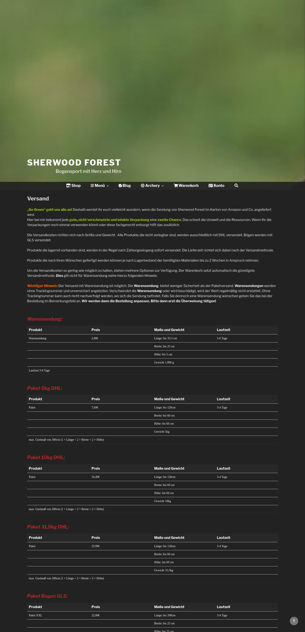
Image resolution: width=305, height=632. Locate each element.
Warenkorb (186, 185)
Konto (216, 185)
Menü (100, 185)
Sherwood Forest (74, 150)
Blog (125, 185)
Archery (153, 185)
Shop (73, 185)
